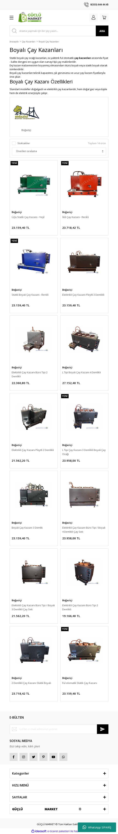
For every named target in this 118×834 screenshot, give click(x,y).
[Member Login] (93, 17)
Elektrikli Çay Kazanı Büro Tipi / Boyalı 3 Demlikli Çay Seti (33, 607)
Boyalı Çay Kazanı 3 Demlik (27, 527)
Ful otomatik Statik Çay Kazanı (79, 683)
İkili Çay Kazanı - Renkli (75, 217)
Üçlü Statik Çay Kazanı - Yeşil (28, 217)
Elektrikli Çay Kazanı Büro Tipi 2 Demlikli (30, 374)
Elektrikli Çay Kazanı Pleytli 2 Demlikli (33, 450)
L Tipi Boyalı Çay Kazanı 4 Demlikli (81, 372)
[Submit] (102, 729)
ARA (102, 31)
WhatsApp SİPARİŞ (97, 827)
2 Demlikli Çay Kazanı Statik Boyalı (31, 683)
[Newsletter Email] (59, 729)
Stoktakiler (23, 143)
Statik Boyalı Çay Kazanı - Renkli (30, 294)
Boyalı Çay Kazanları (49, 41)
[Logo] (30, 17)
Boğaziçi (17, 212)
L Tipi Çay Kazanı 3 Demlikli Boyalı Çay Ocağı (84, 452)
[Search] (59, 30)
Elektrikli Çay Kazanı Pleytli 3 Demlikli (83, 294)
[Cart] (104, 17)
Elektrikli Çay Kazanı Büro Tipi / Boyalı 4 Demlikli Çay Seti (83, 529)
